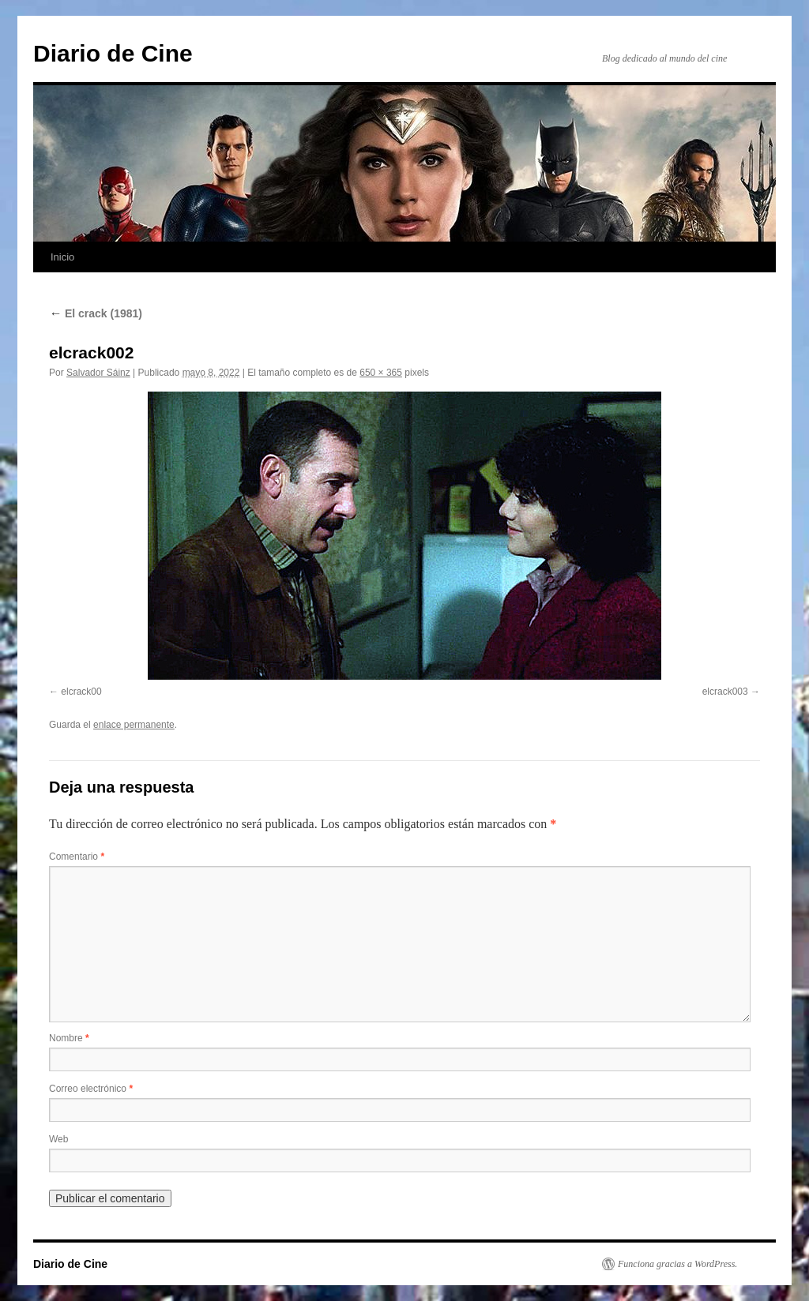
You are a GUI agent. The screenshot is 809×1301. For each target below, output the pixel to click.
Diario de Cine (113, 53)
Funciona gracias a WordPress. (677, 1263)
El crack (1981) (95, 313)
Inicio (62, 257)
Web (58, 1139)
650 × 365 (380, 372)
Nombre (69, 1038)
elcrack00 (81, 691)
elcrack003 (725, 691)
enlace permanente (134, 724)
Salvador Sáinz (98, 372)
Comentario (76, 856)
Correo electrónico (91, 1088)
